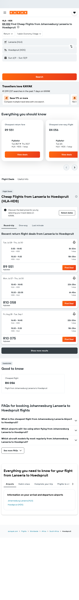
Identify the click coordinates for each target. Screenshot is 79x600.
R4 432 (6, 24)
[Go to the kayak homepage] (18, 12)
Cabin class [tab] (24, 484)
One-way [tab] (23, 225)
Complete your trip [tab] (43, 484)
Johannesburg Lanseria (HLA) (20, 500)
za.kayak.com (13, 531)
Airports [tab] (10, 484)
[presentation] (18, 27)
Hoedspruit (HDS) (15, 504)
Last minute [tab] (38, 225)
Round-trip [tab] (9, 225)
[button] (5, 12)
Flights (24, 531)
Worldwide (34, 531)
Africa (44, 531)
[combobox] (8, 34)
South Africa (54, 531)
